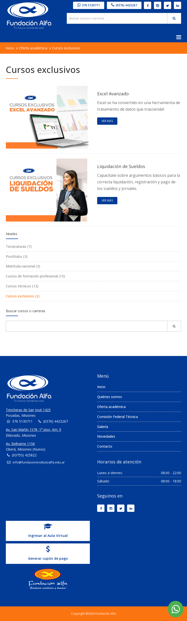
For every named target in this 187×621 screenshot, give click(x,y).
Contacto (104, 446)
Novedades (106, 436)
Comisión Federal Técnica (117, 416)
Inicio (10, 48)
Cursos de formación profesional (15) (35, 276)
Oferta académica (33, 48)
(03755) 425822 (24, 455)
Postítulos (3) (17, 256)
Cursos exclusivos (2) (22, 296)
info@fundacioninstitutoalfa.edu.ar (39, 462)
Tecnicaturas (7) (19, 246)
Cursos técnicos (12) (22, 286)
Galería (102, 426)
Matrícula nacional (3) (23, 266)
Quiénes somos (109, 396)
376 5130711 (88, 5)
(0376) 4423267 (124, 5)
